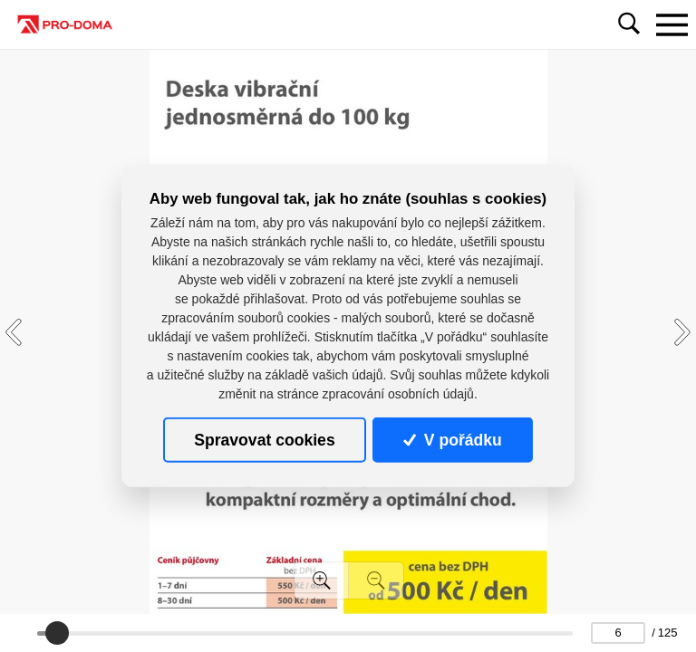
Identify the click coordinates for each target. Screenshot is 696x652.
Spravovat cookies (264, 440)
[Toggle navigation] (671, 24)
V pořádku (452, 440)
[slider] (57, 633)
